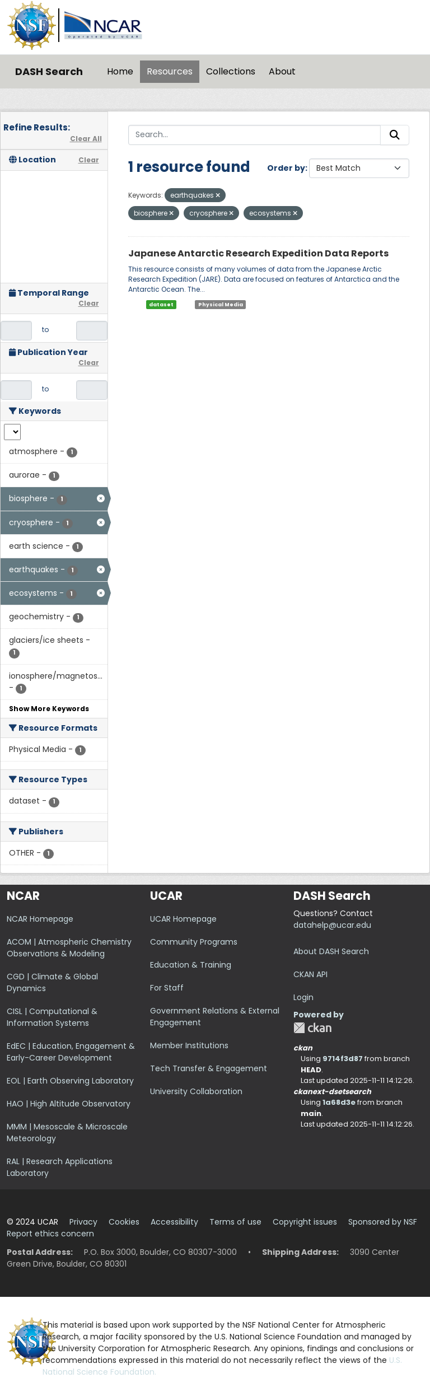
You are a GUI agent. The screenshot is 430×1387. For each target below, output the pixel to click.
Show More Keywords (49, 708)
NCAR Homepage (40, 918)
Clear (88, 160)
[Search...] (254, 135)
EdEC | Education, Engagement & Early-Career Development (71, 1051)
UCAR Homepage (183, 918)
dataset (161, 304)
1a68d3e (339, 1102)
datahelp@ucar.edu (332, 925)
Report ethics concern (50, 1233)
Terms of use (235, 1221)
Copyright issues (305, 1221)
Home (120, 71)
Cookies (124, 1221)
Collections (230, 71)
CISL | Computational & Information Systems (52, 1017)
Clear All (86, 138)
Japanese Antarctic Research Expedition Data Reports (258, 253)
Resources (170, 71)
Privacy (83, 1221)
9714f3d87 (342, 1058)
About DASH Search (331, 951)
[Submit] (394, 135)
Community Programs (193, 941)
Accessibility (174, 1221)
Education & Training (190, 964)
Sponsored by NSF (382, 1221)
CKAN (312, 1028)
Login (303, 997)
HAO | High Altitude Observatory (68, 1103)
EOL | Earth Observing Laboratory (70, 1080)
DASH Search (49, 71)
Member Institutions (189, 1045)
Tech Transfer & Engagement (208, 1068)
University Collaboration (196, 1091)
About (282, 71)
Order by (286, 168)
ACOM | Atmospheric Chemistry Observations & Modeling (69, 947)
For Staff (167, 987)
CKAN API (310, 974)
